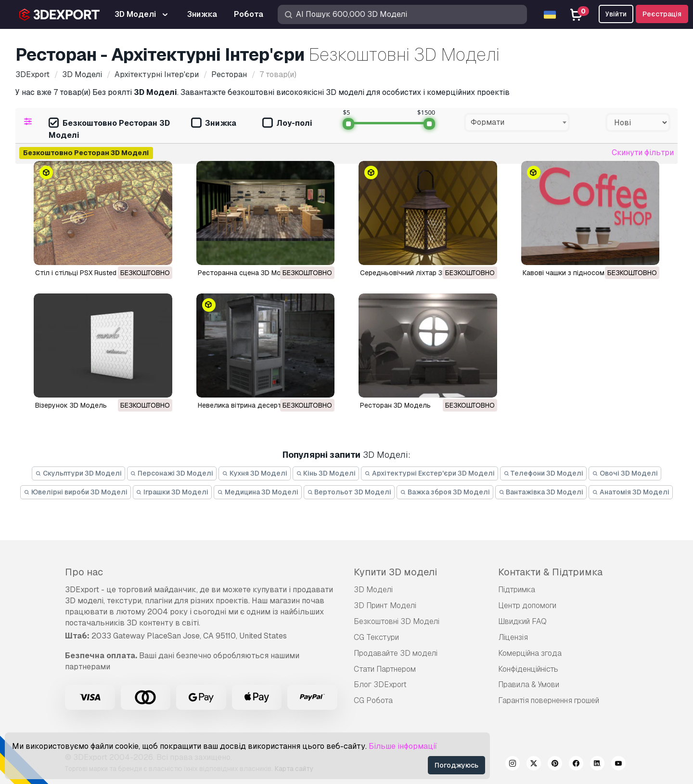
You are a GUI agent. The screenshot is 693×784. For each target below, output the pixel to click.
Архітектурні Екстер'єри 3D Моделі (429, 473)
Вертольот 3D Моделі (349, 492)
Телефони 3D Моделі (543, 473)
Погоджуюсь (456, 765)
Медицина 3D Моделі (257, 492)
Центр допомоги (527, 605)
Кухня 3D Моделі (254, 473)
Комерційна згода (530, 653)
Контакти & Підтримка (550, 572)
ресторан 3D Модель (395, 405)
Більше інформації (403, 746)
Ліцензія (513, 637)
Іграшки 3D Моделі (172, 492)
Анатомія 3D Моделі (630, 492)
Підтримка (516, 590)
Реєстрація (661, 14)
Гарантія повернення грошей (548, 700)
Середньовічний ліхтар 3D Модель (417, 272)
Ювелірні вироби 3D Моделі (76, 492)
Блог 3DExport (380, 684)
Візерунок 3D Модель (71, 405)
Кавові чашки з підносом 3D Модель (583, 272)
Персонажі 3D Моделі (172, 473)
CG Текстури (376, 637)
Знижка (213, 123)
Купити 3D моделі (395, 572)
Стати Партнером (385, 669)
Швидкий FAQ (522, 621)
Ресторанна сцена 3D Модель (248, 272)
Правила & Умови (528, 684)
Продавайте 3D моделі (395, 653)
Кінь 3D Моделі (326, 473)
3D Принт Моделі (385, 605)
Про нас (84, 572)
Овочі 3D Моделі (625, 473)
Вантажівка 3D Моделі (541, 492)
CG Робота (373, 700)
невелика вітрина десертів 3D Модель (262, 405)
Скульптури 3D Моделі (78, 473)
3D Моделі (373, 590)
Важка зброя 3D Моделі (445, 492)
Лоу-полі (287, 123)
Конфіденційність (528, 669)
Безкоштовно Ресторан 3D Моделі (109, 129)
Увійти (616, 14)
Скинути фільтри (643, 152)
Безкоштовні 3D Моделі (396, 621)
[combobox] (517, 122)
